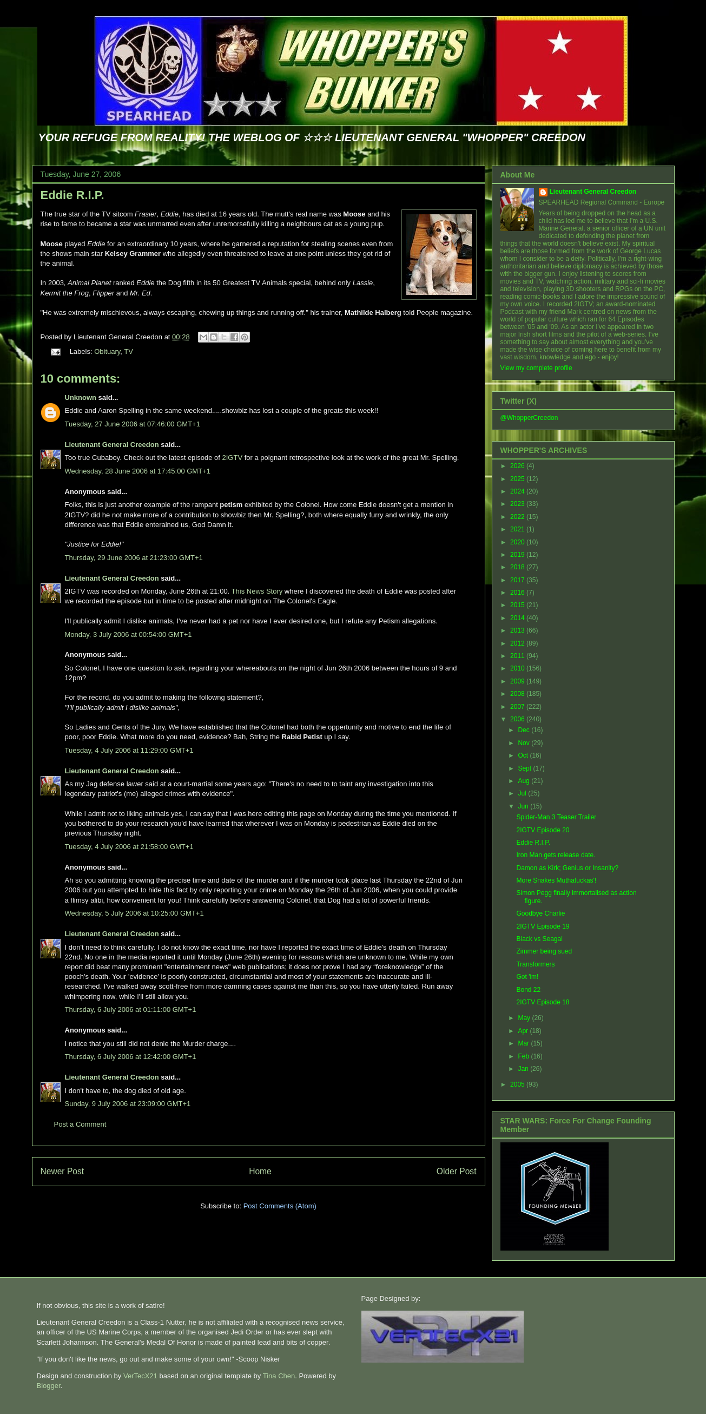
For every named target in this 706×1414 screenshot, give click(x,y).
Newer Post (62, 1171)
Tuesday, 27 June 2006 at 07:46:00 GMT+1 (132, 424)
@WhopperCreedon (529, 418)
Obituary (107, 351)
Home (260, 1171)
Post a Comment (80, 1124)
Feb (524, 1056)
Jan (524, 1069)
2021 (518, 529)
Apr (524, 1031)
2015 (518, 605)
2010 (518, 668)
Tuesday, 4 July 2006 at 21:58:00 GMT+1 (129, 847)
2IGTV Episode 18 (542, 1002)
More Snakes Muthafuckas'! (556, 880)
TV (128, 351)
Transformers (535, 964)
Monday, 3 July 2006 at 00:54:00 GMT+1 (128, 634)
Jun (524, 806)
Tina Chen (279, 1376)
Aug (524, 781)
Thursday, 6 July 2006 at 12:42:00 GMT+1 (130, 1057)
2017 (518, 580)
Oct (524, 755)
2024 (518, 491)
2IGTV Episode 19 (542, 926)
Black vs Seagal (539, 939)
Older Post (457, 1171)
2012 (518, 643)
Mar (524, 1043)
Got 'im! (527, 977)
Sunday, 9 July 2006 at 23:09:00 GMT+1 (128, 1104)
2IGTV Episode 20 (542, 830)
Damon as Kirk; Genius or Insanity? (567, 868)
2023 (518, 504)
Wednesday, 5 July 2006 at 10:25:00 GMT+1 (134, 913)
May (525, 1018)
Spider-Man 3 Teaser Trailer (556, 817)
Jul (523, 793)
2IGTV (232, 457)
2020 (518, 542)
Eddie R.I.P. (72, 195)
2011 (518, 656)
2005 (518, 1084)
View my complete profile (536, 368)
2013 (518, 630)
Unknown (81, 397)
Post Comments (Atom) (279, 1206)
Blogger (49, 1386)
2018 (518, 567)
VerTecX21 (140, 1376)
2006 (518, 719)
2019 (518, 554)
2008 (518, 694)
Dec (524, 730)
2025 (518, 479)
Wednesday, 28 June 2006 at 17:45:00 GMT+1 (137, 471)
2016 (518, 592)
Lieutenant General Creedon (112, 444)
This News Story (257, 591)
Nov (524, 743)
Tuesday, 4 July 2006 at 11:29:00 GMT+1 (129, 750)
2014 (518, 618)
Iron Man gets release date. (555, 855)
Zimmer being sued (544, 951)
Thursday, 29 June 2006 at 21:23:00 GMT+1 (134, 558)
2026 (518, 466)
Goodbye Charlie (540, 913)
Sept (525, 768)
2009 (518, 681)
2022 (518, 517)
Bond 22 (528, 990)
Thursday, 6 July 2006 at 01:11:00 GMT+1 (130, 1009)
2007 (518, 707)
